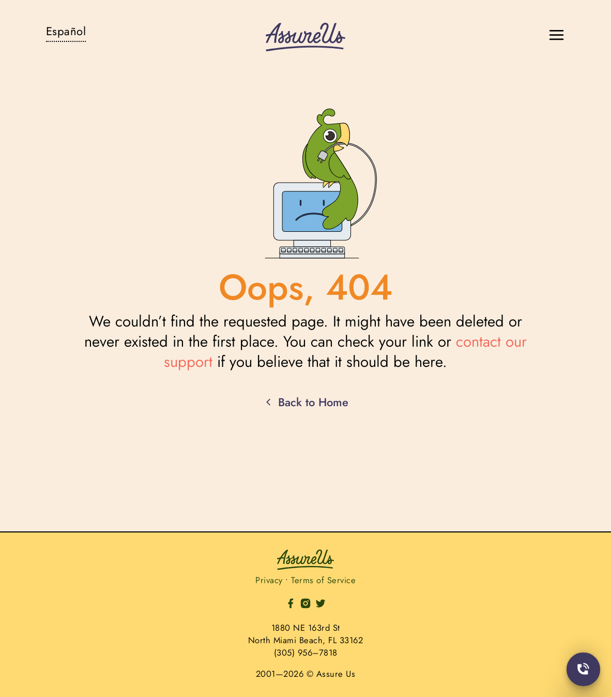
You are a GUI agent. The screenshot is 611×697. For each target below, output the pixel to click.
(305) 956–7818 (306, 652)
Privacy (269, 580)
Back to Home (305, 402)
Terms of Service (323, 580)
